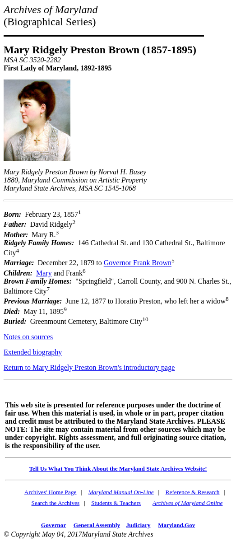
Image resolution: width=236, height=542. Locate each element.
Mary (44, 273)
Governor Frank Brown (137, 263)
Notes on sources (28, 337)
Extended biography (33, 352)
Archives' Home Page (50, 492)
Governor (53, 525)
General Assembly (97, 525)
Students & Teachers (116, 503)
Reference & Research (193, 492)
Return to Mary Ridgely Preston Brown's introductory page (89, 367)
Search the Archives (56, 503)
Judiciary (138, 525)
